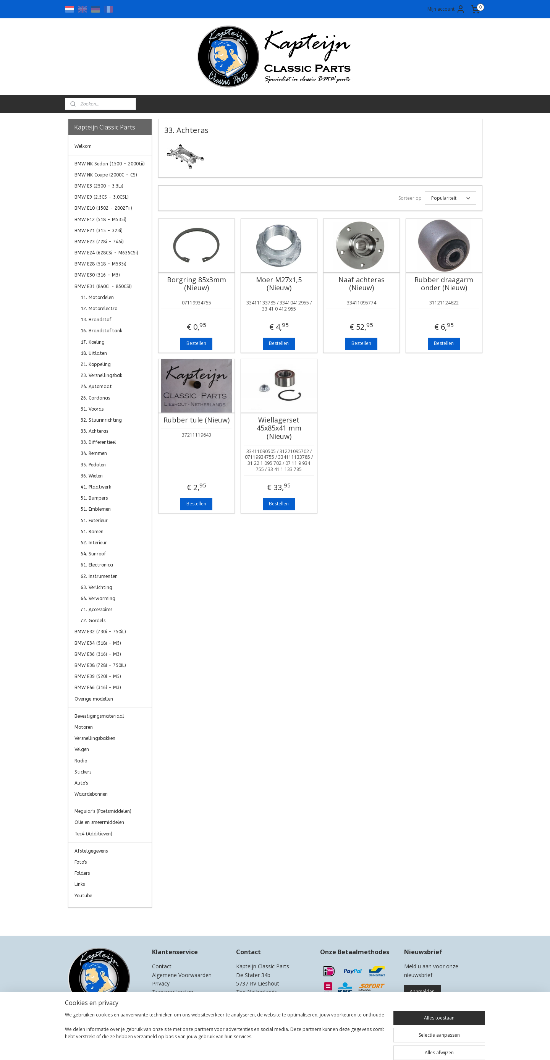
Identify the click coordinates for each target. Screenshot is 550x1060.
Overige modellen (93, 699)
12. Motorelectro (99, 308)
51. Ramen (92, 531)
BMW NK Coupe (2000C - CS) (105, 175)
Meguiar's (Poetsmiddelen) (102, 811)
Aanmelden (422, 991)
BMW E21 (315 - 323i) (98, 230)
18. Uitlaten (94, 353)
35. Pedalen (93, 465)
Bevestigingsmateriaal (99, 716)
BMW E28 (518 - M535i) (100, 264)
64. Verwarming (98, 598)
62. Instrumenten (99, 576)
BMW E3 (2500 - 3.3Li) (98, 186)
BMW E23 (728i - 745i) (99, 241)
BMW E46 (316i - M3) (97, 687)
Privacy (161, 983)
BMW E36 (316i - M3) (97, 654)
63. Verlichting (96, 587)
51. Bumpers (94, 498)
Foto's (80, 862)
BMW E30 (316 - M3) (97, 275)
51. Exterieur (94, 520)
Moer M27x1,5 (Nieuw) (279, 284)
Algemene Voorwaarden (182, 975)
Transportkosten (172, 991)
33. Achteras (94, 431)
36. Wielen (92, 476)
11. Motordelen (97, 297)
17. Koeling (93, 342)
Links (79, 884)
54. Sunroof (93, 554)
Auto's (81, 783)
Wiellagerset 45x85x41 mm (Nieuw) (278, 428)
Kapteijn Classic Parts (98, 919)
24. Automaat (96, 386)
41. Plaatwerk (96, 487)
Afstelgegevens (91, 851)
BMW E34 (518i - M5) (97, 643)
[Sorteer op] (450, 198)
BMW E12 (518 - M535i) (100, 219)
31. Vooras (92, 409)
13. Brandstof (96, 319)
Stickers (82, 772)
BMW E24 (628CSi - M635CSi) (106, 253)
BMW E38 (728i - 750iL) (100, 665)
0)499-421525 (266, 1000)
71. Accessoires (96, 609)
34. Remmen (94, 453)
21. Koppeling (96, 364)
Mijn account (446, 9)
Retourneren (167, 1000)
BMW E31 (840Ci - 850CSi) (103, 286)
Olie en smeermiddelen (99, 822)
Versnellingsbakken (94, 738)
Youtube (83, 895)
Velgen (81, 749)
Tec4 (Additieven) (93, 834)
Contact (161, 966)
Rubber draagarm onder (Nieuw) (443, 284)
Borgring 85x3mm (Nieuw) (196, 284)
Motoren (83, 727)
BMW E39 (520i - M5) (97, 676)
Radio (80, 761)
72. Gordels (93, 620)
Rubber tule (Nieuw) (196, 420)
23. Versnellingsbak (101, 375)
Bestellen (196, 343)
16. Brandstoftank (101, 330)
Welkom (83, 146)
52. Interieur (94, 542)
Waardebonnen (91, 794)
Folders (82, 873)
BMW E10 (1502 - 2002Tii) (103, 208)
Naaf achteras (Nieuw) (361, 284)
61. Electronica (97, 565)
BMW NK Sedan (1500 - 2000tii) (109, 164)
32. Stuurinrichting (101, 420)
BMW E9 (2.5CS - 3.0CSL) (101, 197)
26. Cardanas (95, 398)
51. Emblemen (96, 509)
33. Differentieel (98, 442)
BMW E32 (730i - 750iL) (100, 631)
